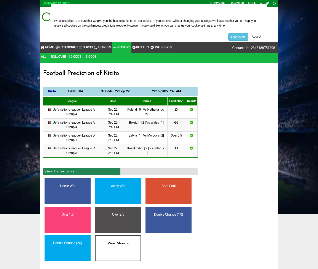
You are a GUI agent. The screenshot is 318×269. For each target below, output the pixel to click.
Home (47, 47)
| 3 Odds (90, 57)
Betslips (122, 47)
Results (140, 47)
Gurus (86, 47)
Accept (256, 36)
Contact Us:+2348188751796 (253, 48)
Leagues (102, 47)
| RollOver (58, 57)
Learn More (238, 37)
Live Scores (161, 47)
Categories (67, 47)
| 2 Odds (75, 57)
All (43, 57)
